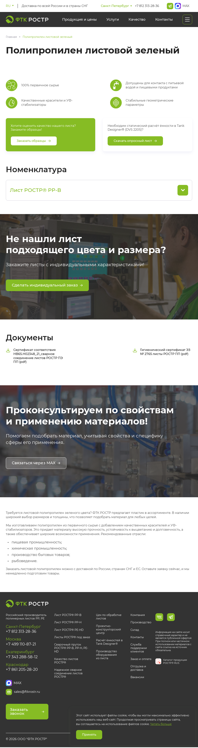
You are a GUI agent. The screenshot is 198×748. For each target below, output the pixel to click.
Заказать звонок (27, 712)
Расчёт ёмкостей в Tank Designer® (109, 641)
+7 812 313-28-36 (147, 6)
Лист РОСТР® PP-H (67, 622)
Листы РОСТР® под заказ (72, 637)
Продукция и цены (79, 19)
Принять (89, 734)
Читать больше (161, 724)
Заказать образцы (34, 141)
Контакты (164, 19)
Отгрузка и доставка (138, 667)
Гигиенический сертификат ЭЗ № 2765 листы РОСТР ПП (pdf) (161, 352)
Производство (140, 622)
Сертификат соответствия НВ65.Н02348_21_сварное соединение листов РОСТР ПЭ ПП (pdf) (34, 355)
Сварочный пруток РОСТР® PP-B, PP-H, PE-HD (71, 648)
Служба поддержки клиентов (138, 648)
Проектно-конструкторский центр (108, 629)
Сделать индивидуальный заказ (47, 285)
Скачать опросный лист (135, 141)
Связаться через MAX (36, 463)
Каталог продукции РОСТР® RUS (175, 661)
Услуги (112, 19)
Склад (134, 629)
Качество (137, 19)
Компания (137, 615)
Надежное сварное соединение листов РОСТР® (68, 673)
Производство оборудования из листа (106, 654)
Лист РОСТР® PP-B (67, 615)
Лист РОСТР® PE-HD (69, 629)
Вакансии (137, 677)
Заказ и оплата (140, 658)
